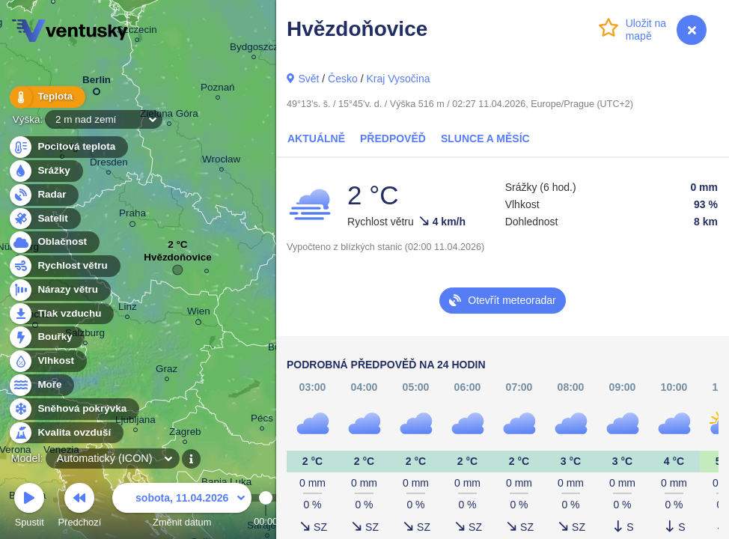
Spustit (29, 507)
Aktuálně (316, 138)
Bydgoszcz (254, 49)
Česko (343, 79)
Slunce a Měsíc (485, 138)
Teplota (46, 97)
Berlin (96, 82)
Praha (132, 215)
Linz (127, 309)
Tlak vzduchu (61, 314)
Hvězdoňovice (177, 261)
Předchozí (80, 507)
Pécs (262, 420)
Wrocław (221, 161)
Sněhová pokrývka (73, 409)
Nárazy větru (59, 290)
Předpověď (393, 138)
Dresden (109, 164)
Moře (41, 385)
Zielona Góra (169, 116)
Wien (198, 313)
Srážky (45, 171)
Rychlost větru (64, 266)
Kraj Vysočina (398, 79)
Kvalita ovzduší (65, 433)
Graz (166, 371)
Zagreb (185, 434)
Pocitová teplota (67, 147)
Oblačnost (53, 242)
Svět (308, 79)
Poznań (218, 89)
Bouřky (46, 337)
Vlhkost (47, 361)
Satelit (44, 219)
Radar (43, 195)
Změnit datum (181, 507)
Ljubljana (135, 422)
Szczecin (137, 32)
